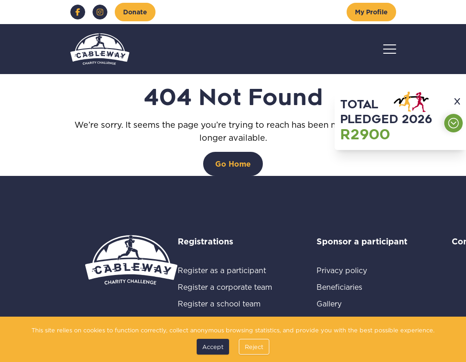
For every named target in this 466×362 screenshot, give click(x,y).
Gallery (340, 303)
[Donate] (135, 12)
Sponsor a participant (362, 241)
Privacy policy (353, 270)
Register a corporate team (225, 286)
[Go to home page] (100, 49)
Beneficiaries (350, 286)
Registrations (218, 241)
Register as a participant (225, 270)
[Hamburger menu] (389, 49)
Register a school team (225, 303)
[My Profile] (371, 12)
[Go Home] (233, 164)
